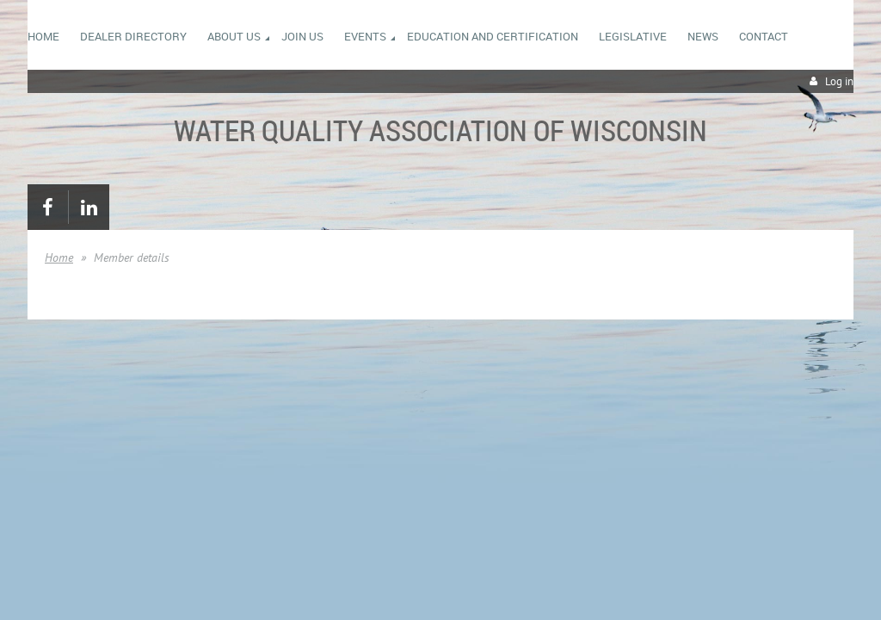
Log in (839, 81)
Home (59, 257)
